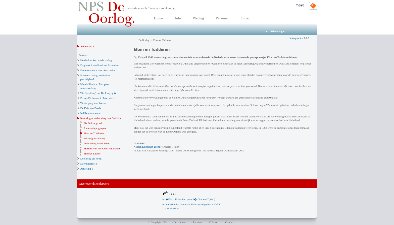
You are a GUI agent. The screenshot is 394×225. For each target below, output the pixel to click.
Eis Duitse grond (93, 123)
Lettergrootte (298, 38)
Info (178, 18)
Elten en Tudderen (94, 133)
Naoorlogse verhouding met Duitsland (101, 118)
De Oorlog (144, 40)
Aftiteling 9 (86, 168)
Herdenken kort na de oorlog (96, 60)
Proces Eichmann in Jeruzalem (97, 98)
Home (158, 18)
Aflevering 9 (87, 46)
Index (245, 18)
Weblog (198, 18)
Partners (197, 222)
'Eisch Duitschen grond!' (148, 146)
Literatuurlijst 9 (88, 163)
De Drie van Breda (90, 108)
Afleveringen (275, 31)
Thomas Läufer (92, 153)
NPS (164, 222)
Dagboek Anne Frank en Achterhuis (100, 65)
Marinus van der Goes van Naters (102, 148)
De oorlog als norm (91, 158)
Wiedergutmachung (94, 138)
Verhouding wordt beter (97, 143)
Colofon (213, 222)
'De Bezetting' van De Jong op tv (98, 92)
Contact (229, 222)
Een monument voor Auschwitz (97, 70)
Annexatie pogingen (95, 128)
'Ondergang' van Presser (93, 103)
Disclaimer (180, 222)
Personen (222, 18)
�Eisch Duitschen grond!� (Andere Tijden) (190, 199)
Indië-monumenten (90, 113)
